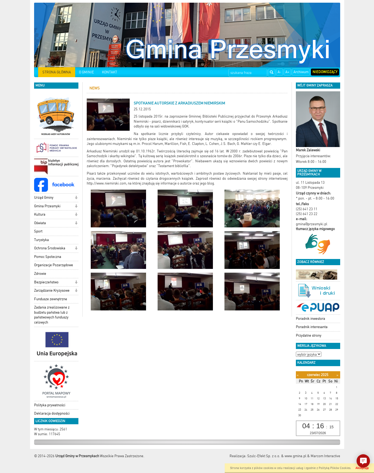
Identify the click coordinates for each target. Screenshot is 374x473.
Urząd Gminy (43, 198)
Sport (38, 231)
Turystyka (41, 240)
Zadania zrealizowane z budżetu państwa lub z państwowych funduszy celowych (52, 314)
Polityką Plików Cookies (334, 468)
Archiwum (300, 72)
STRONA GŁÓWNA (56, 72)
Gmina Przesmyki (47, 206)
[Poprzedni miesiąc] (298, 375)
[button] (76, 198)
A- (279, 72)
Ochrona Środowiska (49, 248)
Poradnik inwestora (310, 319)
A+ (287, 72)
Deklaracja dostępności (52, 413)
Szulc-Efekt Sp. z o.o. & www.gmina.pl (276, 456)
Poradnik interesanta (312, 327)
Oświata (40, 223)
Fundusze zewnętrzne (50, 299)
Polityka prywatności (49, 405)
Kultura (39, 214)
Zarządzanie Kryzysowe (52, 290)
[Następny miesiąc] (337, 375)
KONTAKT (109, 72)
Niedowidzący (325, 72)
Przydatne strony (308, 335)
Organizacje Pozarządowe (53, 265)
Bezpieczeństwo (46, 282)
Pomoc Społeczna (47, 257)
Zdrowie (40, 274)
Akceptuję (362, 468)
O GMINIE (86, 72)
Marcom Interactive (325, 456)
